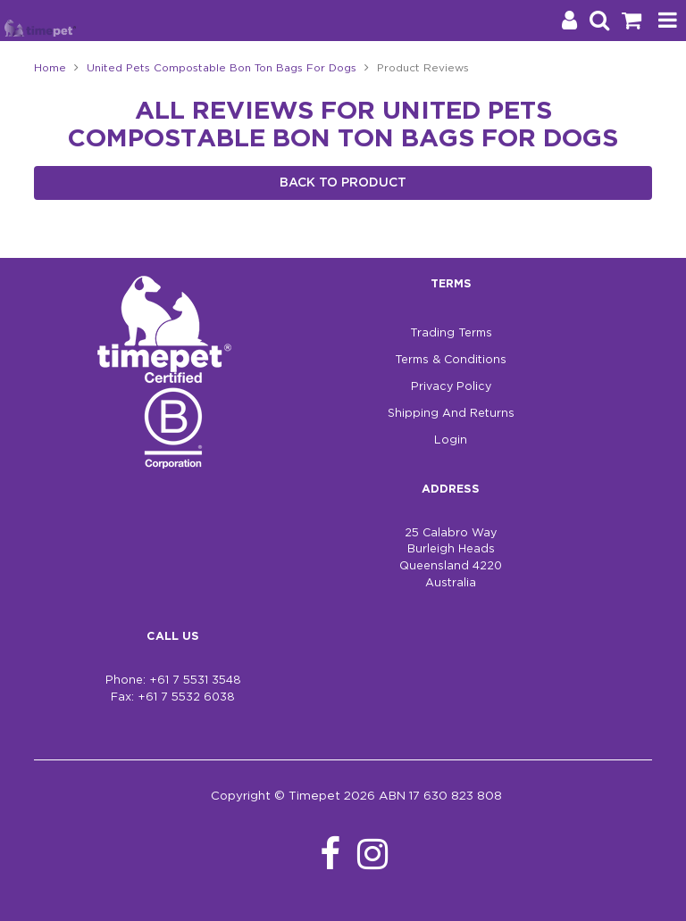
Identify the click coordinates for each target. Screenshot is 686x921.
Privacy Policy (451, 387)
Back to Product (343, 183)
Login (450, 440)
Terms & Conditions (450, 360)
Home (50, 68)
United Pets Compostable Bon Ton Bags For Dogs (221, 68)
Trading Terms (451, 333)
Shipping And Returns (451, 414)
